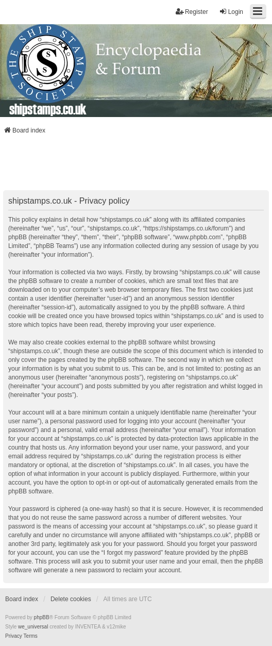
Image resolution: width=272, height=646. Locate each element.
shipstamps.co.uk (48, 109)
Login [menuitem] (231, 11)
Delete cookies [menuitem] (70, 599)
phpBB (41, 617)
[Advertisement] (136, 165)
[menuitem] (13, 636)
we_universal (33, 627)
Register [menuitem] (192, 11)
